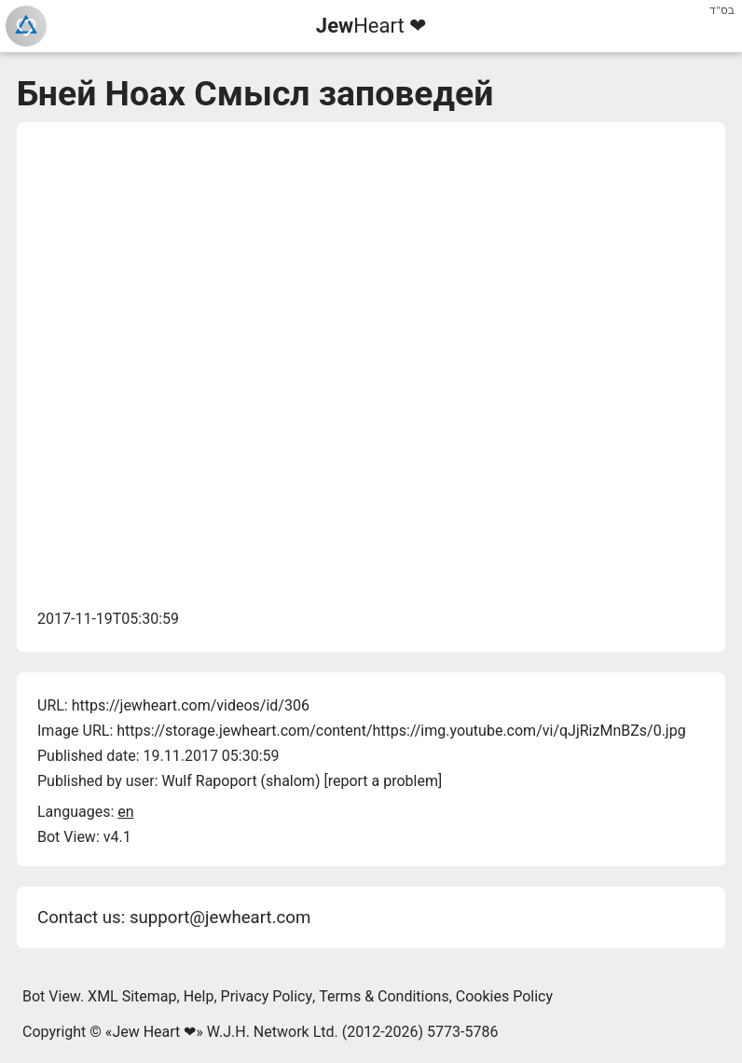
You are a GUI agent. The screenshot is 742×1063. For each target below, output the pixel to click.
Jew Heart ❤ (154, 1032)
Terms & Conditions (384, 996)
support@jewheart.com (220, 917)
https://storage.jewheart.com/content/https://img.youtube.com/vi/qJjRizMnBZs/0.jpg (401, 730)
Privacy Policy (267, 996)
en (125, 812)
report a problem (383, 781)
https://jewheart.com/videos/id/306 (190, 705)
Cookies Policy (504, 996)
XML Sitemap (132, 996)
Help (199, 996)
